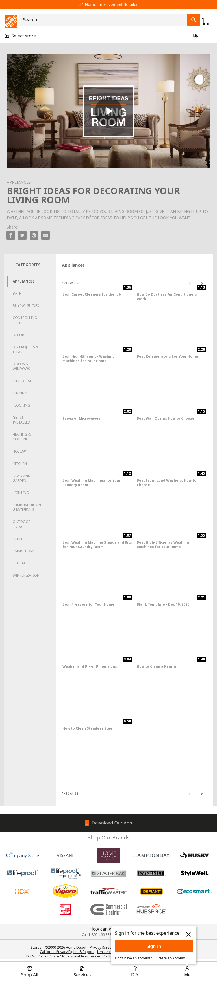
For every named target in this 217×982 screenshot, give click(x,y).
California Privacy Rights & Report (67, 951)
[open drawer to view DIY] (135, 971)
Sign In (154, 946)
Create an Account (170, 958)
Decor (18, 334)
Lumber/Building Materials (27, 507)
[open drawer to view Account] (187, 971)
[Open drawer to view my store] (23, 35)
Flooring (21, 405)
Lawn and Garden (22, 478)
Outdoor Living (22, 524)
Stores (36, 947)
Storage (20, 563)
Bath (17, 293)
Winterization (26, 575)
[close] (188, 934)
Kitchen (20, 463)
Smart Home (24, 551)
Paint (18, 539)
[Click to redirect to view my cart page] (205, 21)
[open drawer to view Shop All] (30, 971)
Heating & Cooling (22, 437)
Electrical (22, 380)
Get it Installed (21, 420)
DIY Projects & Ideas (25, 349)
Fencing (20, 393)
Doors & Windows (21, 366)
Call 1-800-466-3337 (98, 934)
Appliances (23, 281)
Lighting (21, 492)
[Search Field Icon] (193, 20)
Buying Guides (26, 305)
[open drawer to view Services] (82, 971)
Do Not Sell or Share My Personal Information (63, 956)
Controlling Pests (25, 320)
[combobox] (105, 20)
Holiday (20, 451)
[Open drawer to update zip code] (202, 36)
